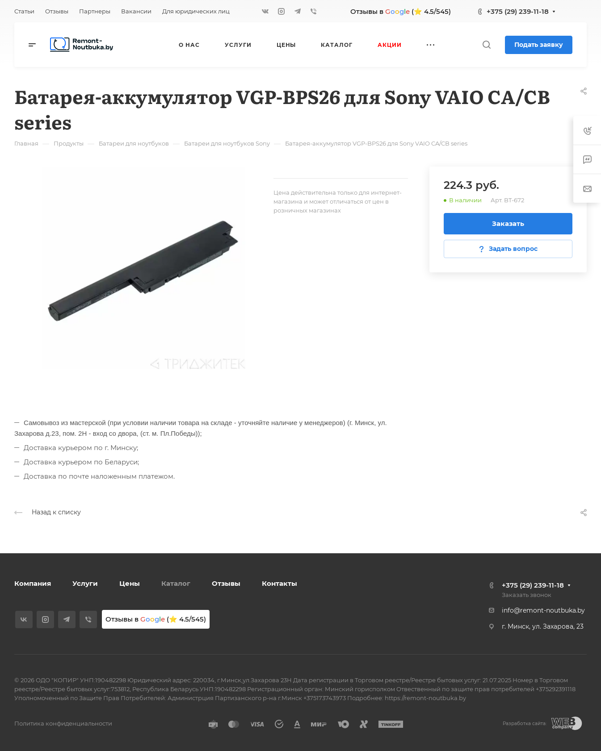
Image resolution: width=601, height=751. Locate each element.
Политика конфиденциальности (63, 723)
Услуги (85, 583)
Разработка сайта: (524, 723)
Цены (129, 583)
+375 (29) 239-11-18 (518, 11)
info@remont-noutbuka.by (543, 610)
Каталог (175, 583)
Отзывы (226, 583)
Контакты (279, 583)
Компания (32, 583)
